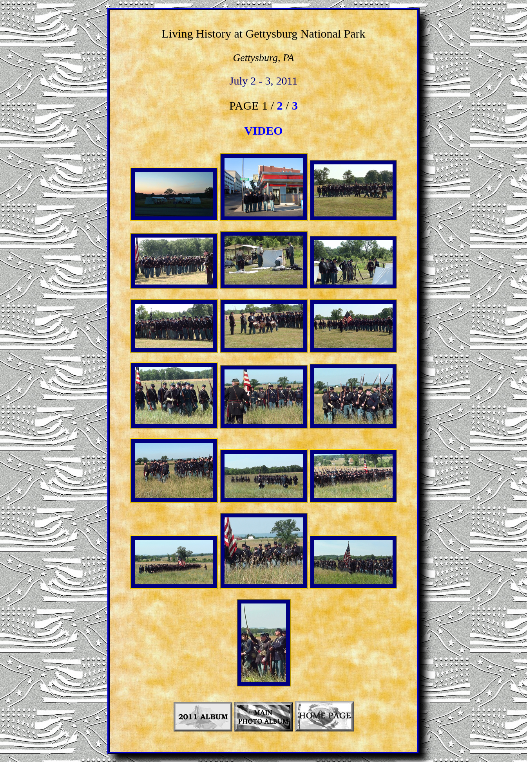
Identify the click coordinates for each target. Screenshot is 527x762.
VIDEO (263, 130)
